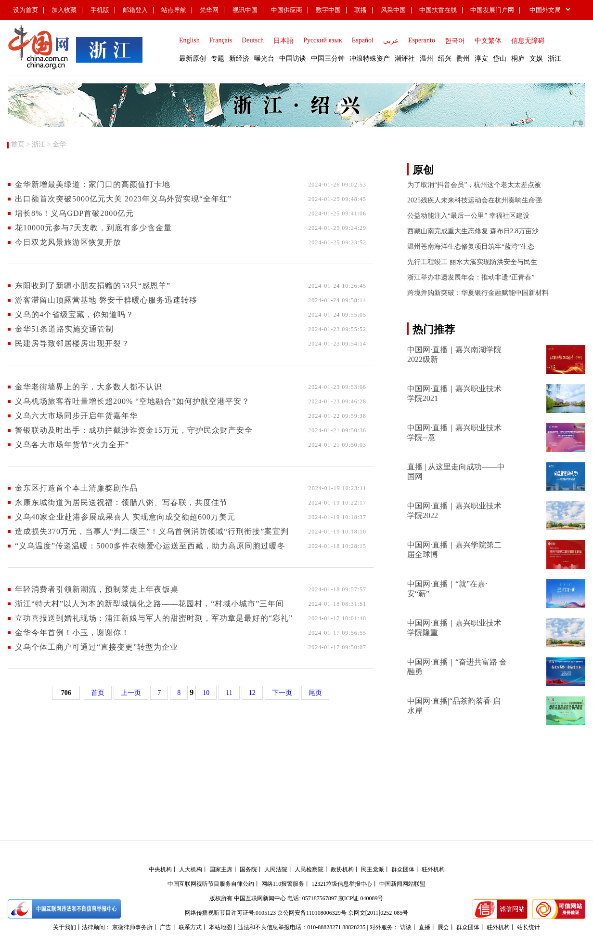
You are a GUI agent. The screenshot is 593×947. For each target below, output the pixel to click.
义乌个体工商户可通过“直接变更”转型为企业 (96, 647)
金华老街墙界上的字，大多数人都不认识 (88, 387)
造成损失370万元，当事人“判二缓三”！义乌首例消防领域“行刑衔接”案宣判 (152, 531)
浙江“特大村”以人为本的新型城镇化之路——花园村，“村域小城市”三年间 (149, 604)
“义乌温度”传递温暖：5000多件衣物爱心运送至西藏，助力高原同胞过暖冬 (150, 546)
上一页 (131, 692)
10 (206, 692)
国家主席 (220, 869)
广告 (165, 927)
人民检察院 (309, 869)
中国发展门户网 (492, 9)
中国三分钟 (328, 58)
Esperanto (421, 40)
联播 (360, 9)
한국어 (455, 40)
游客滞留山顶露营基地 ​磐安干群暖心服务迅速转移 (106, 300)
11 (229, 692)
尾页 (315, 692)
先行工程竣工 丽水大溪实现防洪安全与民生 (472, 262)
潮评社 (405, 58)
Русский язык (322, 40)
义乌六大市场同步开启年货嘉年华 (76, 416)
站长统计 (528, 927)
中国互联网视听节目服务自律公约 (211, 883)
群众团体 (402, 869)
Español (363, 40)
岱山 (499, 58)
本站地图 (220, 927)
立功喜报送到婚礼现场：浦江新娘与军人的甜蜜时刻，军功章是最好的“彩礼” (154, 618)
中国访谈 (292, 58)
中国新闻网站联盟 (402, 883)
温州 (426, 58)
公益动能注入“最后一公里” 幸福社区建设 (468, 215)
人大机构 (190, 869)
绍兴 (444, 58)
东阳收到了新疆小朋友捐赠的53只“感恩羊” (92, 285)
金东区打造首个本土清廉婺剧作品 (76, 488)
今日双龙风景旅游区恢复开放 (68, 242)
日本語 (283, 40)
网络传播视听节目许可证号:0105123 (230, 912)
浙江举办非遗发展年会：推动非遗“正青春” (470, 277)
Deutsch (253, 40)
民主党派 (372, 869)
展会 (443, 927)
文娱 (536, 58)
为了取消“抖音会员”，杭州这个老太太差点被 (474, 184)
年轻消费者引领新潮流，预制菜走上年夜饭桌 (97, 589)
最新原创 (192, 58)
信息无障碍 (528, 40)
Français (220, 40)
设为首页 (25, 9)
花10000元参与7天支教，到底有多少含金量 (93, 228)
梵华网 (209, 9)
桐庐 (518, 58)
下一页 (282, 692)
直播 (424, 927)
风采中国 (393, 9)
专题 (217, 58)
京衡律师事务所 (132, 927)
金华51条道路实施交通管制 (64, 329)
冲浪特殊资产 (369, 58)
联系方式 (190, 927)
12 (252, 692)
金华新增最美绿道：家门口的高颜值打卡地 (92, 184)
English (189, 40)
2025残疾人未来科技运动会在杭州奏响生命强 (474, 200)
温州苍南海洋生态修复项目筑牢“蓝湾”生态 (470, 246)
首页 (18, 144)
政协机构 (342, 869)
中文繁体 (488, 40)
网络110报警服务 (283, 883)
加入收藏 (64, 9)
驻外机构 (433, 869)
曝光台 (264, 58)
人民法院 (275, 869)
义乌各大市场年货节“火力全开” (72, 444)
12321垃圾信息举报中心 (341, 883)
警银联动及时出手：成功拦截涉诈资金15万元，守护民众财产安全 (134, 430)
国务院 (248, 869)
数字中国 (328, 9)
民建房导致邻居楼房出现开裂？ (72, 343)
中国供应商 (286, 9)
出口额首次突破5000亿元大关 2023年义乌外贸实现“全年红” (123, 199)
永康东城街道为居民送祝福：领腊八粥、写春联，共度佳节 (121, 502)
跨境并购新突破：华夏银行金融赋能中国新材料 (478, 292)
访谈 (406, 927)
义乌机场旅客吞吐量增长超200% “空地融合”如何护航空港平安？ (132, 401)
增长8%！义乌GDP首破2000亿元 (74, 213)
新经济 (239, 58)
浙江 (554, 58)
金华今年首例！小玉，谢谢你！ (72, 632)
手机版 (99, 9)
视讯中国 (245, 9)
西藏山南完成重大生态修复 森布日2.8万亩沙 (473, 231)
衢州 (463, 58)
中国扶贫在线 (438, 9)
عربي (391, 40)
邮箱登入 (135, 9)
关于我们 (64, 927)
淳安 (481, 58)
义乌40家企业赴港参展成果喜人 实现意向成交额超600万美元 (125, 517)
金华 (59, 144)
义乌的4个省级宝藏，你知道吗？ (74, 314)
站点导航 (173, 9)
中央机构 (160, 869)
